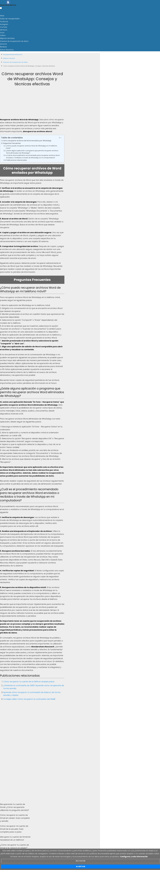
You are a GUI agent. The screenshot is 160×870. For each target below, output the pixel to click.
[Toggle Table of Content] (60, 137)
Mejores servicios (6, 38)
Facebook (4, 21)
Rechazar (80, 861)
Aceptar (80, 866)
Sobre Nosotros (6, 49)
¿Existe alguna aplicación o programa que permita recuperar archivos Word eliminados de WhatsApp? (32, 151)
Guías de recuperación (9, 18)
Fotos (2, 32)
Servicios (3, 43)
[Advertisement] (32, 103)
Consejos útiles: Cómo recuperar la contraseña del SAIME (29, 698)
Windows (3, 29)
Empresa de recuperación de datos (14, 40)
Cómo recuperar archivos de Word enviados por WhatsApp (26, 140)
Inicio (2, 15)
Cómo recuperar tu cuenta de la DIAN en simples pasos (28, 680)
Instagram (4, 24)
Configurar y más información (134, 856)
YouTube (3, 27)
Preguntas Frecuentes (12, 142)
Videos (3, 35)
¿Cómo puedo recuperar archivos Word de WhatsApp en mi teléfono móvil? (31, 146)
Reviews (3, 46)
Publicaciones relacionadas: (16, 159)
